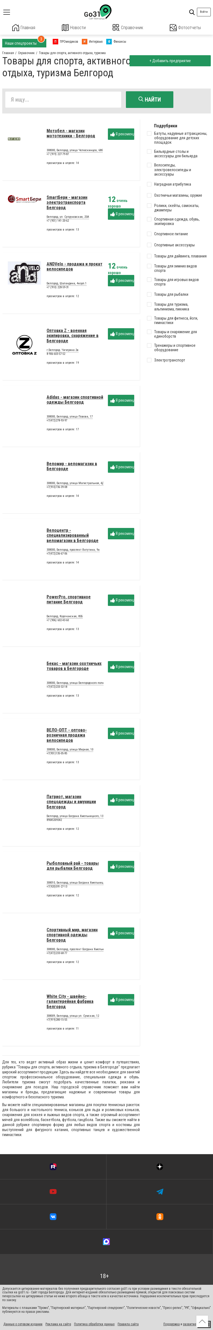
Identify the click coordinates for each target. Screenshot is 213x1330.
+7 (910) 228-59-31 (58, 288)
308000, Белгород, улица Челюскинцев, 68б (75, 152)
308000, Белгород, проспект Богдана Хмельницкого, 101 (82, 951)
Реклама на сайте (58, 1324)
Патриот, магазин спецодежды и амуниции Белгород (71, 803)
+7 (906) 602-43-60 (58, 621)
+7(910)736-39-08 (57, 488)
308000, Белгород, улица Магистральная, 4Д (75, 485)
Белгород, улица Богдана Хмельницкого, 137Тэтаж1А (81, 818)
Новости (74, 27)
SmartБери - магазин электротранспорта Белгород (67, 204)
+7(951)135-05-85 (57, 755)
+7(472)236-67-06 (57, 555)
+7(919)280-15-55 (57, 1021)
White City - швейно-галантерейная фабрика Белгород (70, 1003)
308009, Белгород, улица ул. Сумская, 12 (73, 1017)
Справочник (127, 27)
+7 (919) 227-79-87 (58, 155)
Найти (149, 99)
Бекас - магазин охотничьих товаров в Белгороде (74, 667)
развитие (189, 1324)
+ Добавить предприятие (169, 60)
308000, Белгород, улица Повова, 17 (70, 418)
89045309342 (54, 821)
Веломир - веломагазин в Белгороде (72, 467)
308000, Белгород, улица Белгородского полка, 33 (78, 684)
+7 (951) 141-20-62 (58, 222)
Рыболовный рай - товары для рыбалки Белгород (73, 867)
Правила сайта (128, 1324)
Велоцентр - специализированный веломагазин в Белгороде (72, 537)
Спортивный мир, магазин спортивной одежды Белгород (72, 936)
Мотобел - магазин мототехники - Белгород (71, 135)
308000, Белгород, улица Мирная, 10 (70, 751)
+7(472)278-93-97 (57, 422)
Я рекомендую (122, 135)
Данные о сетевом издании (22, 1324)
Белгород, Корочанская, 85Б (65, 618)
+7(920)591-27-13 (57, 888)
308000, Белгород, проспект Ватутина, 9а (73, 551)
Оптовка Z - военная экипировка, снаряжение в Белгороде (72, 337)
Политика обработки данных (94, 1324)
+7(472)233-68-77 (57, 954)
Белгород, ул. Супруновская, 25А (68, 218)
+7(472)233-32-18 (57, 688)
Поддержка (171, 1324)
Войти (204, 12)
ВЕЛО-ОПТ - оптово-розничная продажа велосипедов (67, 736)
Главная (24, 27)
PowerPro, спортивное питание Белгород (69, 601)
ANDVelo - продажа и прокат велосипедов (74, 268)
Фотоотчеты (185, 27)
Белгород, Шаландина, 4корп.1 (67, 285)
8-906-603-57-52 (56, 355)
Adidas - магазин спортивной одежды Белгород (75, 401)
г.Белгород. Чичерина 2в (62, 351)
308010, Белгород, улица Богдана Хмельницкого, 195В (81, 884)
